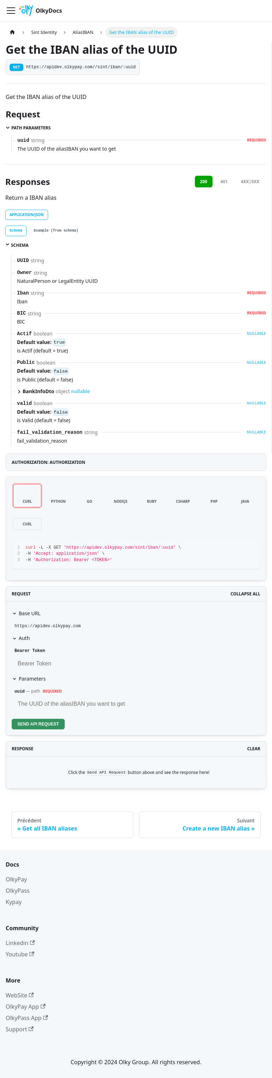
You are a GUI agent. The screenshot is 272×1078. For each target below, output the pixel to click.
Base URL (29, 613)
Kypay (14, 902)
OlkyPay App (26, 1006)
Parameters (32, 678)
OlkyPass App (27, 1018)
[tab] (16, 231)
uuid (20, 691)
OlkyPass (17, 891)
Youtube (20, 954)
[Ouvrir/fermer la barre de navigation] (11, 10)
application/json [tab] (27, 214)
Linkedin (20, 943)
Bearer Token (30, 650)
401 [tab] (224, 182)
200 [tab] (203, 182)
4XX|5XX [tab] (250, 182)
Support (20, 1029)
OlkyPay (16, 879)
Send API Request (38, 724)
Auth (24, 638)
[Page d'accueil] (12, 32)
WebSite (20, 995)
